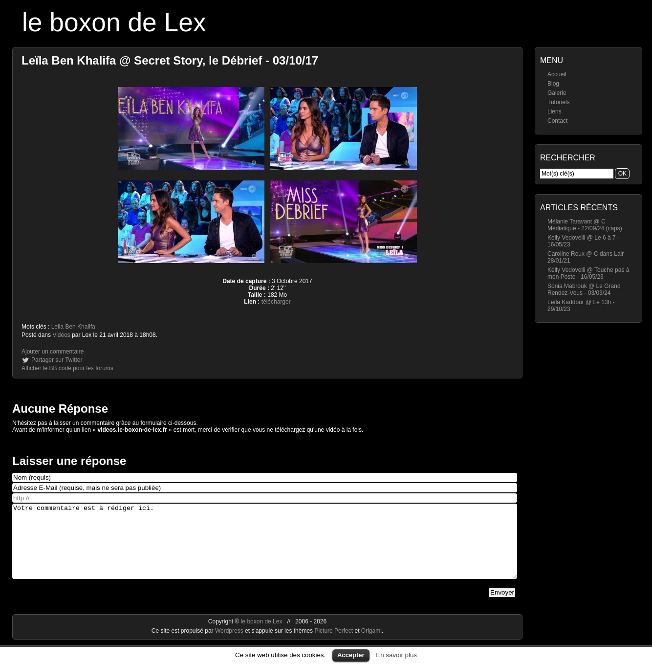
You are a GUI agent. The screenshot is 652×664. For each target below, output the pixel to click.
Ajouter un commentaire (53, 351)
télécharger (276, 301)
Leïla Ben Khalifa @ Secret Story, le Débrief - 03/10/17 (170, 60)
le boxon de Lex (114, 22)
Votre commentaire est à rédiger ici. (264, 549)
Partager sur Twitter (56, 359)
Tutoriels (558, 102)
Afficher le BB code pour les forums (67, 368)
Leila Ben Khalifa (73, 326)
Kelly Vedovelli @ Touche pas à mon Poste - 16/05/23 (588, 273)
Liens (554, 111)
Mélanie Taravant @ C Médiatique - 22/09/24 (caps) (584, 225)
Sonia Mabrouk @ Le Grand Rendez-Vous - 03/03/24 (584, 289)
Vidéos (61, 335)
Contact (557, 120)
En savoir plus (396, 655)
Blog (553, 83)
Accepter (351, 655)
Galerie (556, 92)
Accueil (556, 74)
